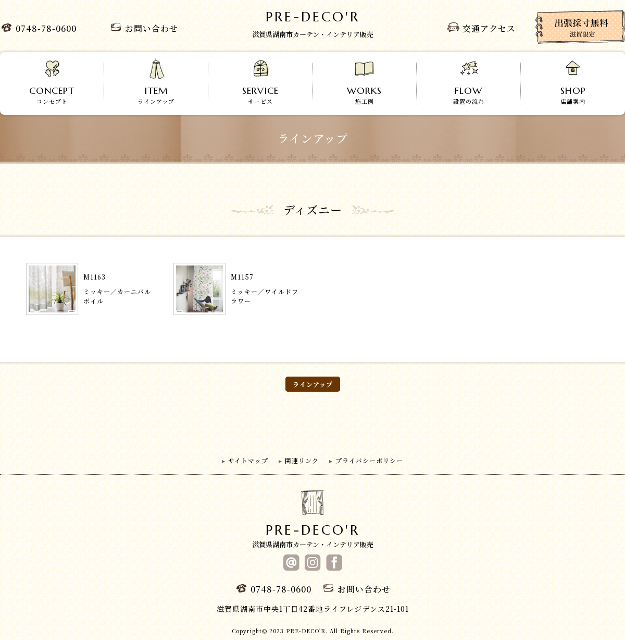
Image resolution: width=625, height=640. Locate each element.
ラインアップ (156, 83)
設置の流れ (468, 83)
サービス (260, 83)
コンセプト (52, 83)
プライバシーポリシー (369, 460)
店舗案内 (573, 83)
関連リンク (302, 460)
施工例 (364, 83)
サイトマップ (248, 460)
